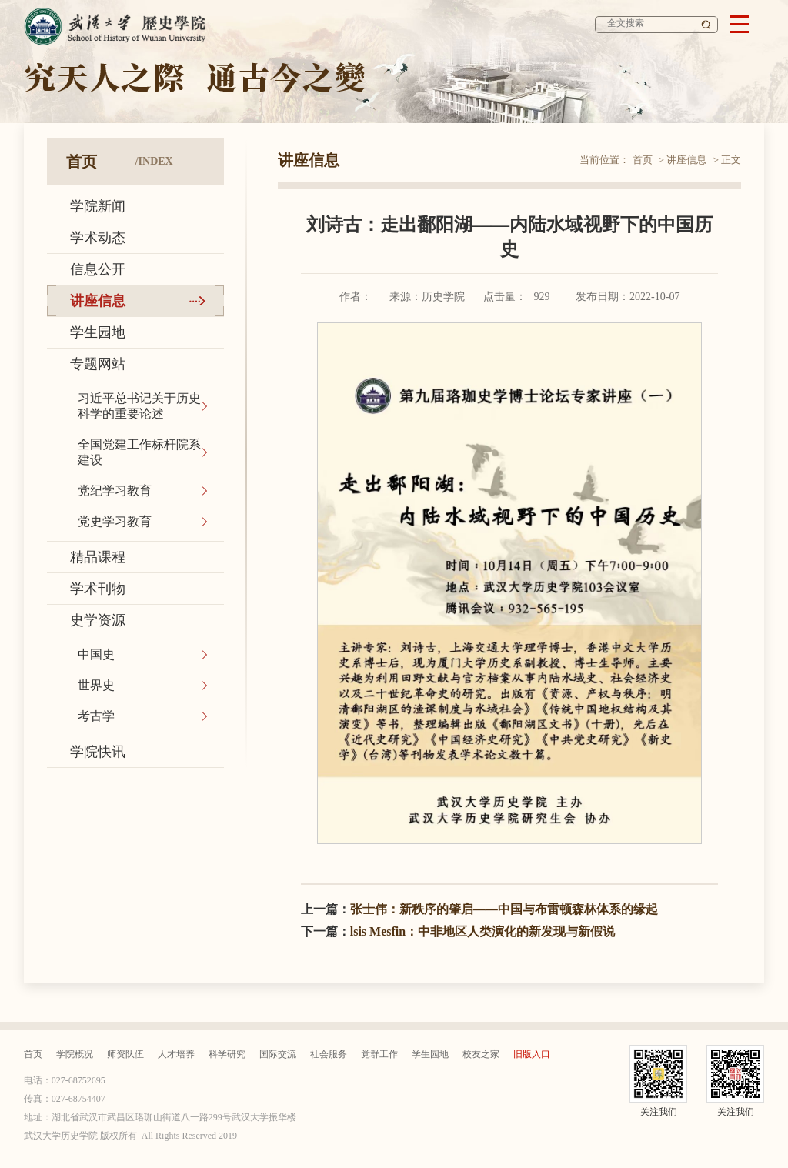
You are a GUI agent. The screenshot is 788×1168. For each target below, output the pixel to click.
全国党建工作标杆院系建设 (139, 452)
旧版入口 (531, 1054)
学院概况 (74, 1054)
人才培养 (176, 1054)
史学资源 (97, 620)
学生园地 (97, 332)
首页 (643, 159)
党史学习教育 (115, 521)
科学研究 (227, 1054)
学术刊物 (97, 588)
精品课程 (97, 557)
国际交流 (277, 1054)
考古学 (96, 715)
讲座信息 (97, 301)
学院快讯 (97, 751)
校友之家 (480, 1054)
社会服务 (328, 1054)
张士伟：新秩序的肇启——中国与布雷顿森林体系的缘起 (504, 909)
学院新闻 (97, 206)
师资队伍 (125, 1054)
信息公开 (97, 269)
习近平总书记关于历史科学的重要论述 (139, 406)
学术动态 (97, 237)
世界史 (96, 685)
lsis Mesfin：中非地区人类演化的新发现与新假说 (482, 931)
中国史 (96, 654)
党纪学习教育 (115, 490)
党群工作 (379, 1054)
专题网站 (97, 364)
